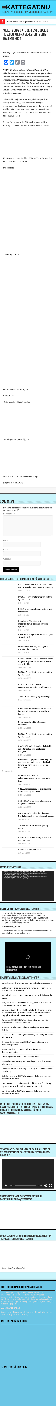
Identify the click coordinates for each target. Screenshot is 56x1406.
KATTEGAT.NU (28, 7)
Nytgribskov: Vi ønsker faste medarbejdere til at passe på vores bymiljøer (33, 624)
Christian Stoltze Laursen (12, 1042)
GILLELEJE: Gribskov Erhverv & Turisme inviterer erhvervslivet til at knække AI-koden (34, 711)
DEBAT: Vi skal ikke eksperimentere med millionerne (27, 21)
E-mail (6, 549)
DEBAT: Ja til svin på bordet (29, 850)
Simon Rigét (7, 1057)
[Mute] (45, 1185)
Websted (7, 559)
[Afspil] (5, 1185)
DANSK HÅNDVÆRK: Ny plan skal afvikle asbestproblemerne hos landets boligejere (35, 749)
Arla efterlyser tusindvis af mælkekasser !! (34, 983)
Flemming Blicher (9, 1069)
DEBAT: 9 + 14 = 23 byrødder (26, 1057)
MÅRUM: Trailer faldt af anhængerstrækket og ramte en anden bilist (34, 778)
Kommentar (9, 514)
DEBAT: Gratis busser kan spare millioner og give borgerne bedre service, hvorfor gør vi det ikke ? (35, 661)
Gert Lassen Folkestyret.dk (16, 1083)
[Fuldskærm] (50, 1185)
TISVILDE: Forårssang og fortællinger (34, 696)
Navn (5, 540)
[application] (28, 886)
